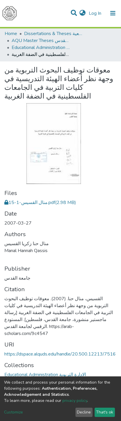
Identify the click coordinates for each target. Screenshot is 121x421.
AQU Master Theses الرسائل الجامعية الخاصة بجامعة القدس (41, 40)
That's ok (104, 412)
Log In (95, 13)
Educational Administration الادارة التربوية (41, 47)
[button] (82, 13)
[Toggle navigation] (113, 13)
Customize (13, 412)
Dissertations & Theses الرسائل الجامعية (53, 33)
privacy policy (74, 400)
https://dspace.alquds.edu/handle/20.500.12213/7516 (60, 354)
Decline (84, 412)
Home (11, 33)
